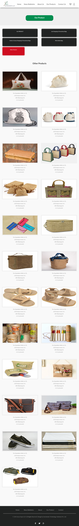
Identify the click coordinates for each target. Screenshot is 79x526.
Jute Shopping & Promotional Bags (59, 31)
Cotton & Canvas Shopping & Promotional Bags (20, 40)
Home (19, 4)
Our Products (51, 4)
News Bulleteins (29, 4)
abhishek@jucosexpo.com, (20, 95)
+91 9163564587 (20, 100)
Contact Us (62, 4)
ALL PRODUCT (20, 31)
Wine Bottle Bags (59, 40)
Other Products (13, 49)
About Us (40, 4)
